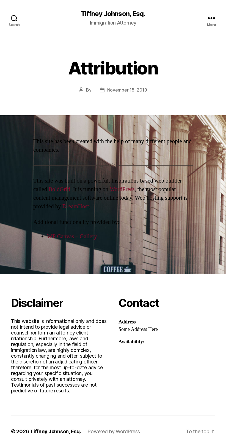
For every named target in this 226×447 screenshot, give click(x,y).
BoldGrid (59, 189)
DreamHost (75, 206)
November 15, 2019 (127, 90)
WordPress (122, 189)
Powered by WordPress (113, 431)
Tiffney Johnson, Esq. (113, 13)
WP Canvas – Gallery (72, 236)
